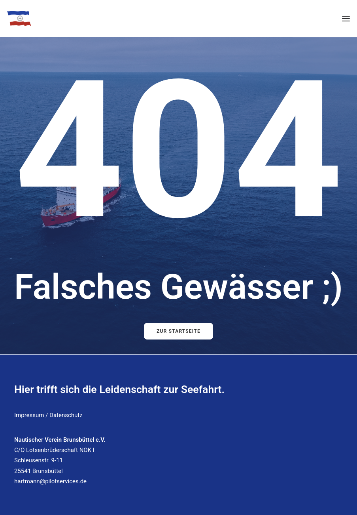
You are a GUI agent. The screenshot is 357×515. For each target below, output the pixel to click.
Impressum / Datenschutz (48, 415)
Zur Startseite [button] (178, 331)
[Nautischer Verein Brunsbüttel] (19, 18)
